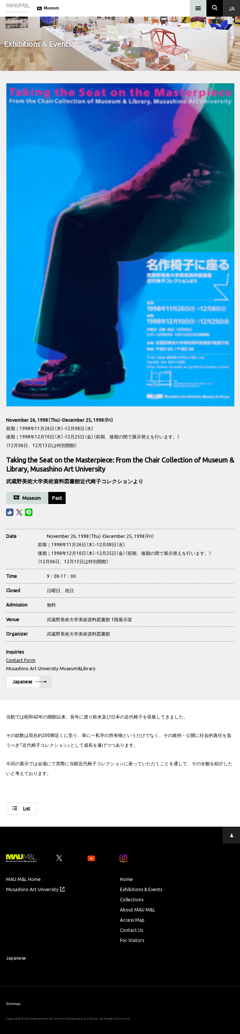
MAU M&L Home (23, 879)
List (21, 808)
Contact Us (131, 930)
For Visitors (132, 940)
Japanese (29, 682)
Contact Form (20, 660)
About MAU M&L (137, 909)
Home (126, 879)
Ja (232, 8)
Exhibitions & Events (141, 889)
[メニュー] (198, 8)
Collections (131, 899)
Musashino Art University (35, 889)
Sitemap (13, 1003)
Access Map (132, 919)
